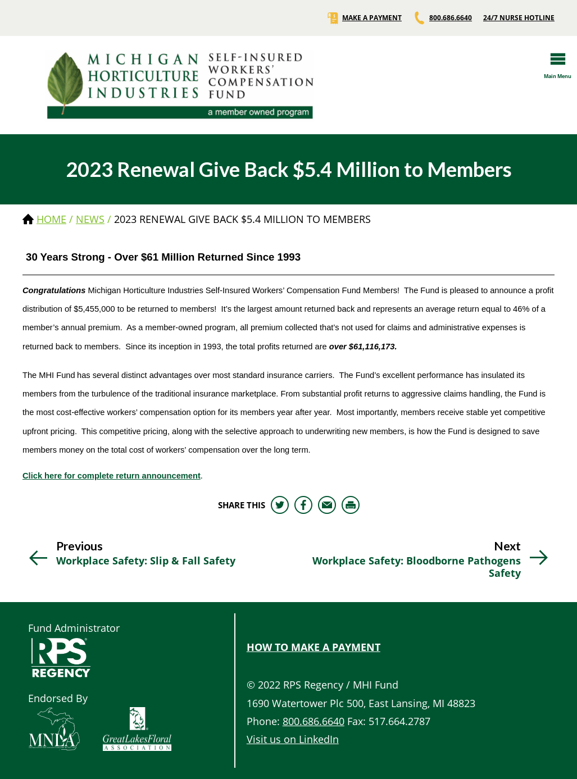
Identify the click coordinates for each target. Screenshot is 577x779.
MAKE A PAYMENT (364, 18)
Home (51, 219)
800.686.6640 (442, 18)
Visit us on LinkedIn (293, 739)
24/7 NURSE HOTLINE (519, 17)
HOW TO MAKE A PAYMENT (313, 647)
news (90, 219)
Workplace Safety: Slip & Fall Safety (145, 561)
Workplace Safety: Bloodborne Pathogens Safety (416, 567)
